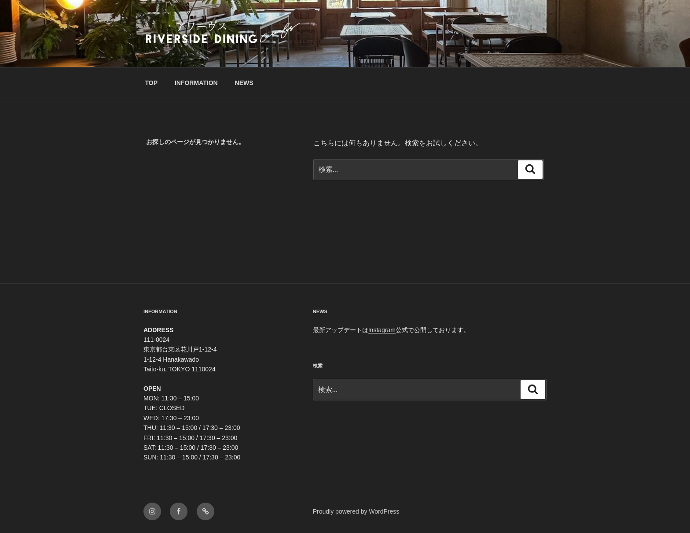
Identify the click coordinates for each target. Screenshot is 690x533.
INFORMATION (196, 82)
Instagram (382, 329)
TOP (151, 82)
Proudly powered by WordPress (356, 511)
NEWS (244, 82)
